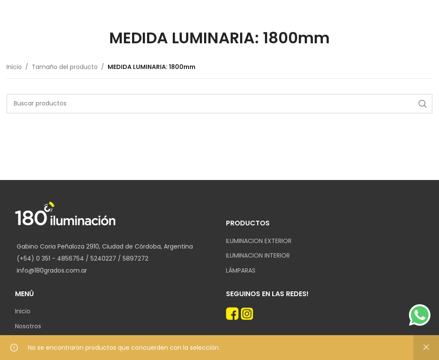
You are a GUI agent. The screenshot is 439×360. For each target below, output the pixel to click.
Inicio (14, 67)
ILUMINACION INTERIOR (258, 256)
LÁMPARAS (241, 271)
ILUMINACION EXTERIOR (259, 241)
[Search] (219, 104)
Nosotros (28, 326)
